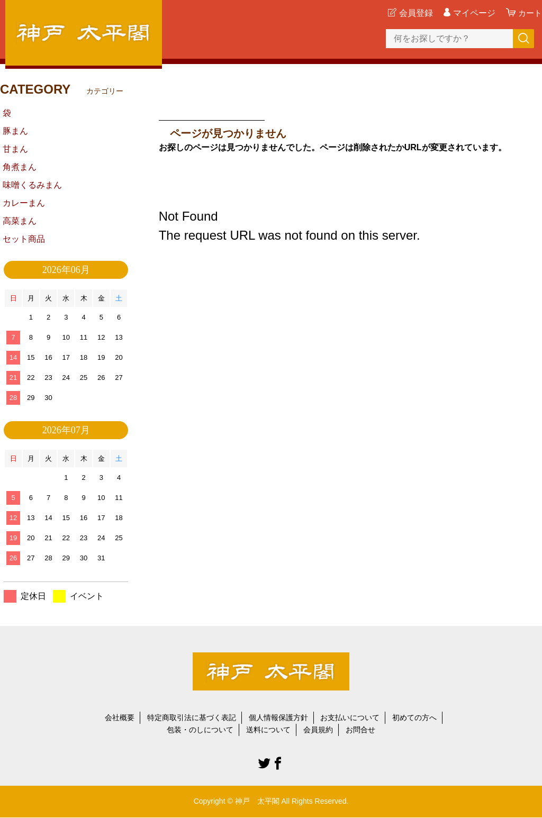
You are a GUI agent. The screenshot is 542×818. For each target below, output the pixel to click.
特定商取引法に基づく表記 (191, 717)
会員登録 (414, 12)
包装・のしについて (200, 729)
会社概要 (119, 717)
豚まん (15, 130)
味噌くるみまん (32, 184)
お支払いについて (350, 717)
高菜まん (20, 220)
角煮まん (20, 166)
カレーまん (24, 202)
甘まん (15, 148)
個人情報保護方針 (278, 717)
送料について (268, 729)
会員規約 (318, 729)
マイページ (472, 12)
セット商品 (24, 238)
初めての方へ (414, 717)
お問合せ (360, 729)
